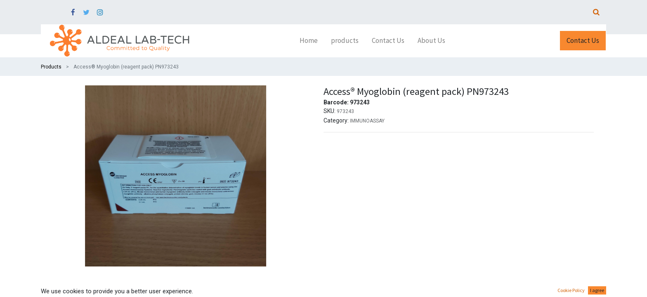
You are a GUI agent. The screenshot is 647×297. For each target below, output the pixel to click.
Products (51, 67)
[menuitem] (308, 41)
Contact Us (583, 40)
